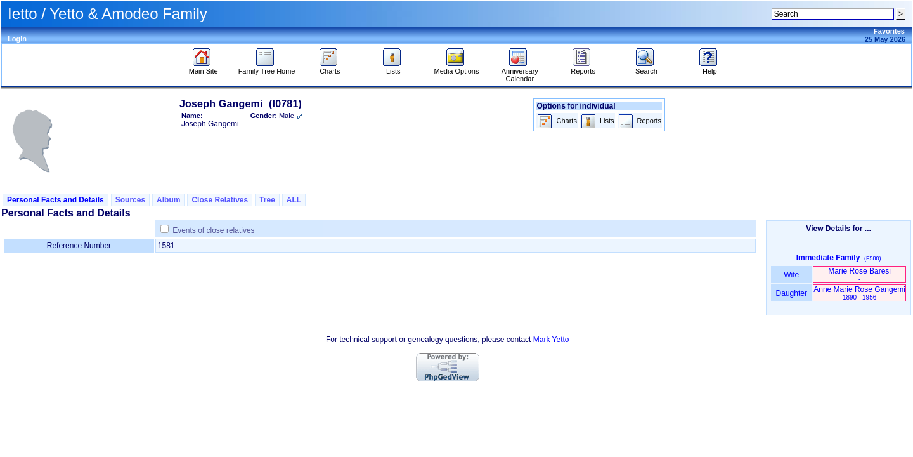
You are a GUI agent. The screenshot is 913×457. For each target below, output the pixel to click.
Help (710, 68)
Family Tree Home (266, 68)
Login (17, 39)
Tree (267, 199)
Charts (330, 68)
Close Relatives (219, 199)
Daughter (791, 293)
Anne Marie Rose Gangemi (859, 293)
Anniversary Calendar (520, 72)
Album (168, 199)
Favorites (889, 31)
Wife (791, 274)
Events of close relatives (213, 230)
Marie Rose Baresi (859, 274)
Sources (130, 199)
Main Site (203, 68)
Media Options (456, 68)
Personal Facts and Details (55, 199)
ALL (294, 199)
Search (646, 68)
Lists (393, 68)
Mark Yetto (551, 339)
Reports (583, 68)
